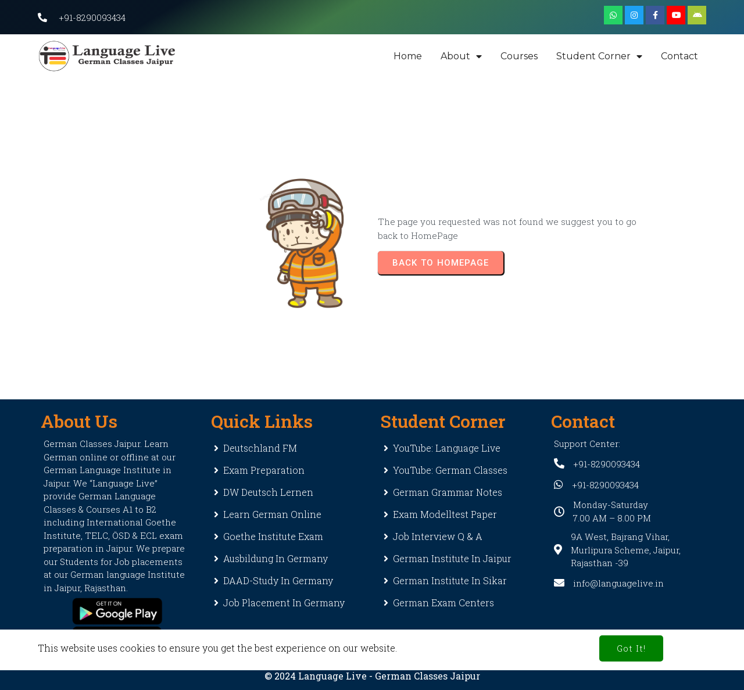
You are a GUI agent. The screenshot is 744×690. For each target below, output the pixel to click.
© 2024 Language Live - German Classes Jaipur (372, 676)
